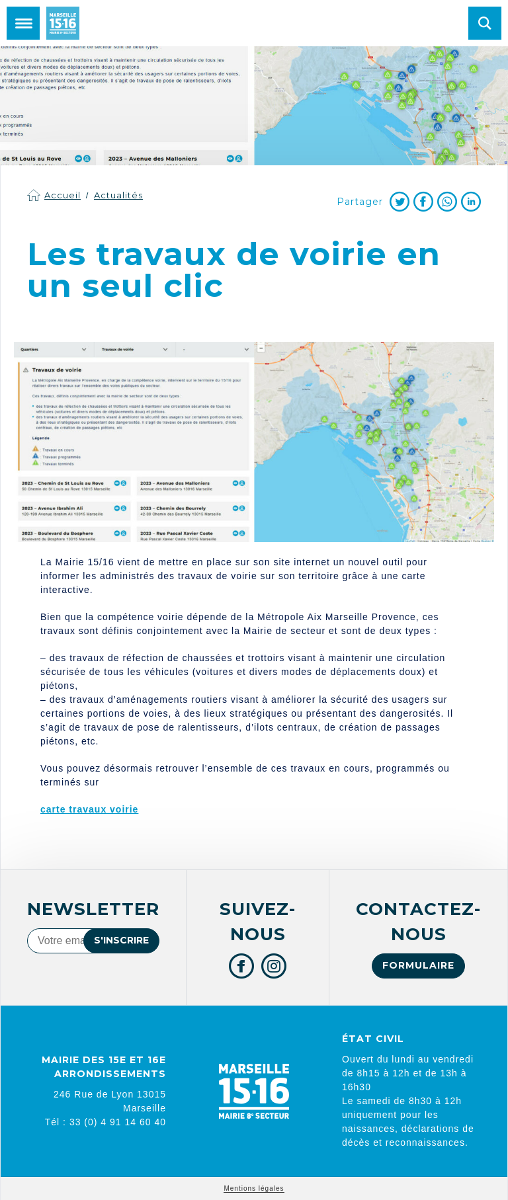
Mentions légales (254, 1188)
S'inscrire (121, 940)
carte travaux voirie (89, 809)
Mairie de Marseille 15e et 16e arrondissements (63, 23)
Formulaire (418, 965)
